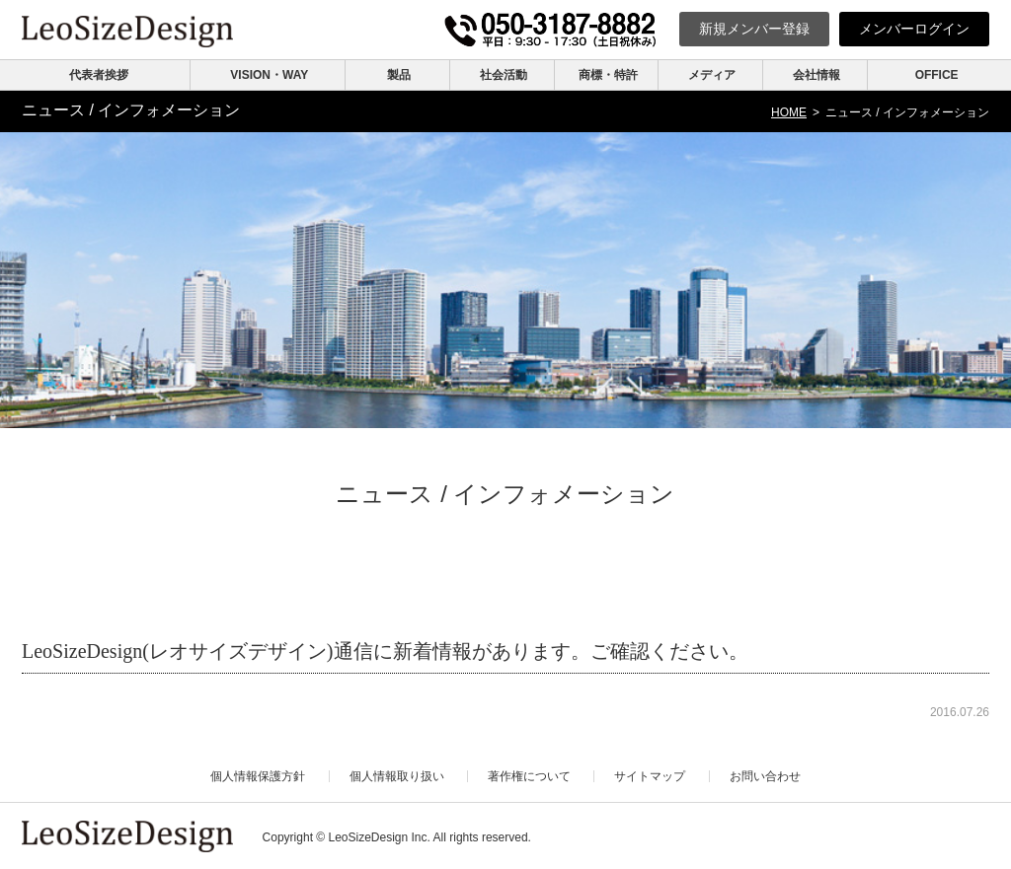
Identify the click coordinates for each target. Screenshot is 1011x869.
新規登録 (754, 28)
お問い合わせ (765, 776)
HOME (789, 112)
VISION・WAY (269, 75)
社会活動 (503, 75)
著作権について (529, 776)
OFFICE (937, 75)
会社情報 (816, 75)
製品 (399, 75)
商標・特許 (608, 75)
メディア (712, 75)
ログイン (914, 28)
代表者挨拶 (98, 75)
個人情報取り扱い (397, 776)
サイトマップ (649, 776)
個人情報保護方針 (257, 776)
